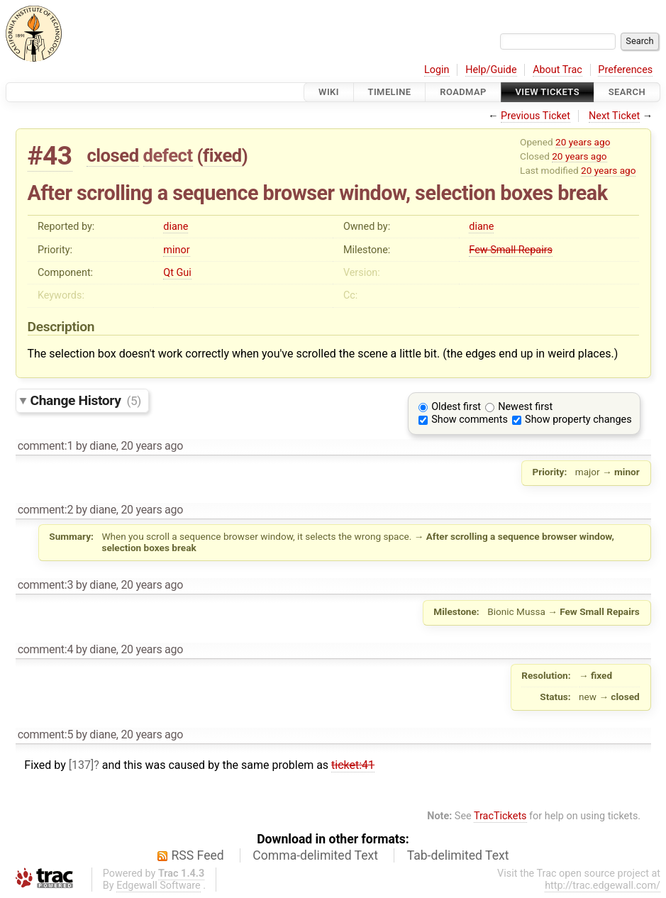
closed (112, 155)
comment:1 (45, 446)
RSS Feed (198, 855)
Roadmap (463, 92)
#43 (50, 155)
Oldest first (456, 407)
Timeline (389, 92)
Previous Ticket (535, 116)
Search (627, 92)
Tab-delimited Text (458, 855)
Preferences (625, 70)
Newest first (525, 407)
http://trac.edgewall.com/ (602, 886)
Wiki (328, 92)
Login (437, 70)
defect (168, 155)
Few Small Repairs (511, 250)
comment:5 (45, 734)
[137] (81, 765)
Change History (85, 400)
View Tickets (547, 92)
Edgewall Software (158, 886)
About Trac (557, 70)
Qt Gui (177, 273)
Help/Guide (490, 70)
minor (176, 250)
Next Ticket (614, 116)
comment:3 (45, 585)
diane (175, 227)
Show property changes (578, 420)
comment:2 (45, 509)
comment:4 (45, 649)
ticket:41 (352, 765)
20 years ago (582, 142)
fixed (222, 155)
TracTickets (500, 816)
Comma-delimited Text (315, 855)
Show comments (469, 420)
